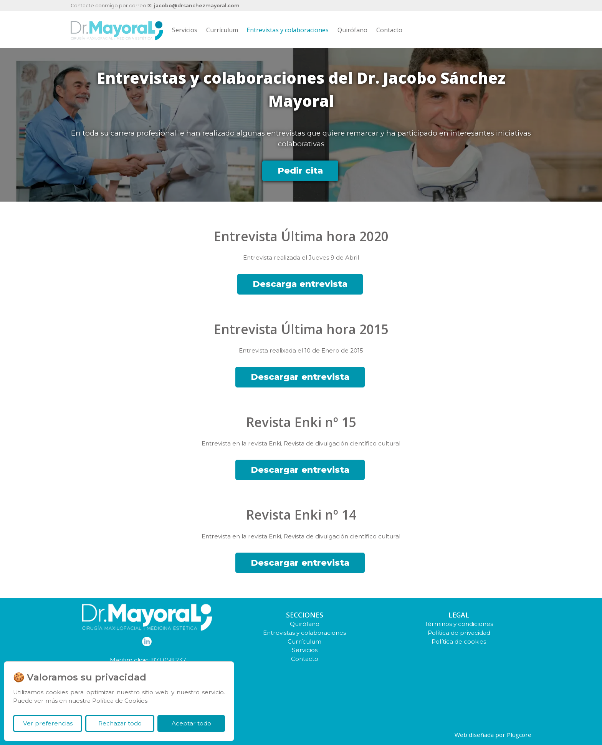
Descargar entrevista (300, 376)
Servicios (184, 30)
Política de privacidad (459, 632)
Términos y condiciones (459, 623)
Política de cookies (459, 641)
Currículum (222, 30)
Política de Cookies (119, 700)
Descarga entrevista (300, 283)
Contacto (389, 30)
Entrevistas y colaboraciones (287, 30)
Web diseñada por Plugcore (493, 734)
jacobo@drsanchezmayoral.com (197, 5)
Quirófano (352, 30)
